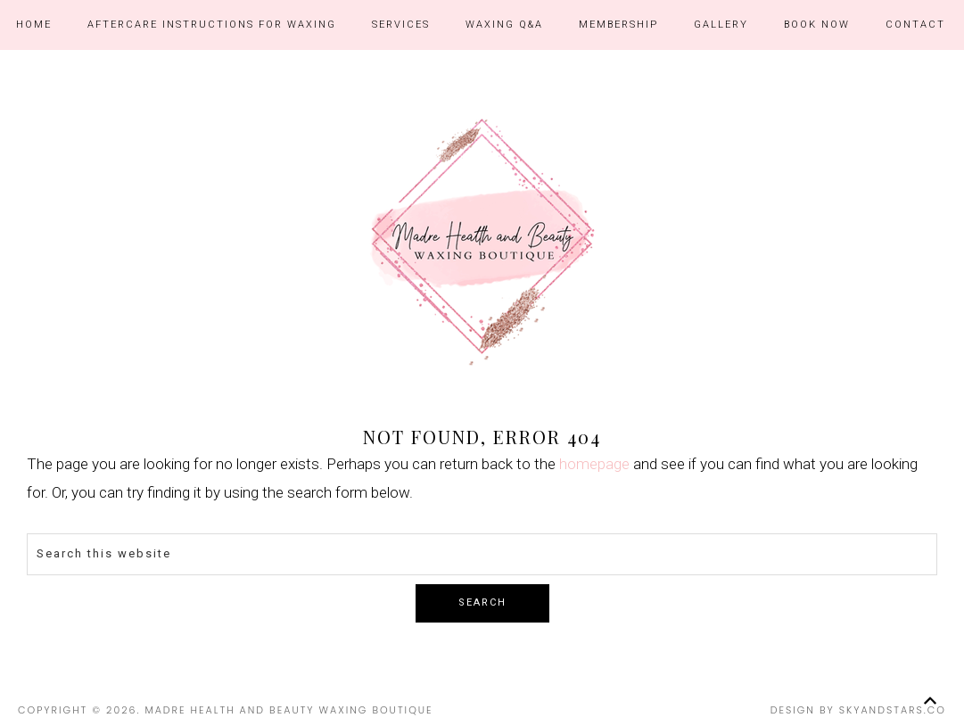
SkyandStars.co (892, 710)
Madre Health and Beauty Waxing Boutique (482, 241)
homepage (594, 464)
